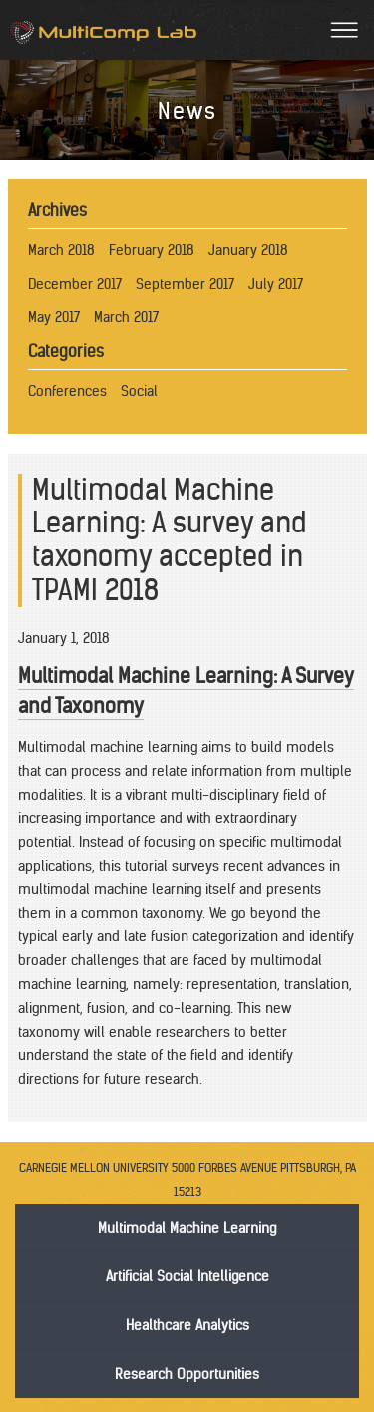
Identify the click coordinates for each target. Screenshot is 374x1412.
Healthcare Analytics (187, 1325)
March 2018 (61, 250)
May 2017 (54, 317)
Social (139, 391)
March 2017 (126, 317)
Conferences (67, 391)
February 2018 (151, 250)
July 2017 (275, 284)
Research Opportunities (187, 1374)
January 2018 (248, 250)
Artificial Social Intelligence (187, 1276)
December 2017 (75, 284)
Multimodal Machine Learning (187, 1227)
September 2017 (185, 284)
